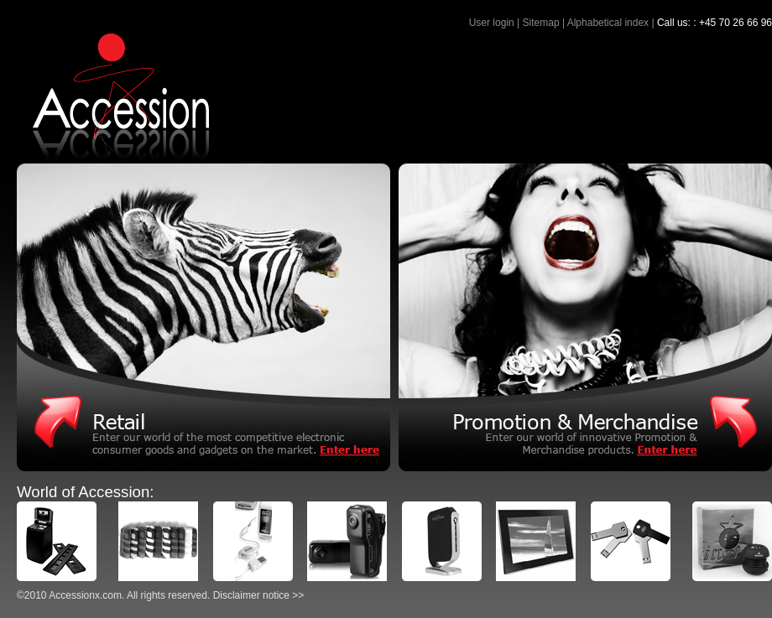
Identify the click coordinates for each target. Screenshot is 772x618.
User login (491, 23)
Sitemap (541, 23)
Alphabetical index (608, 23)
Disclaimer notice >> (259, 595)
